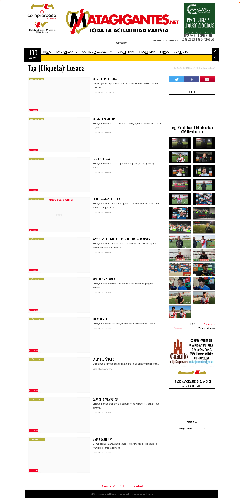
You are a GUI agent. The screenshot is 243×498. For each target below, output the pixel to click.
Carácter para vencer (105, 399)
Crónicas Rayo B (36, 79)
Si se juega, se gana (104, 279)
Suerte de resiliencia (105, 79)
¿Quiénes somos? (108, 486)
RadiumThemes (145, 494)
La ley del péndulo (103, 359)
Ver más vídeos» (206, 328)
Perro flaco (100, 319)
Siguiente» (209, 323)
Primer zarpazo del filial (107, 199)
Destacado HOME (37, 439)
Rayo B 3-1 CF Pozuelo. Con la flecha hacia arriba (121, 239)
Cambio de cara (101, 159)
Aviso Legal (138, 486)
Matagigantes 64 (102, 439)
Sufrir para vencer (104, 119)
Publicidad (124, 486)
